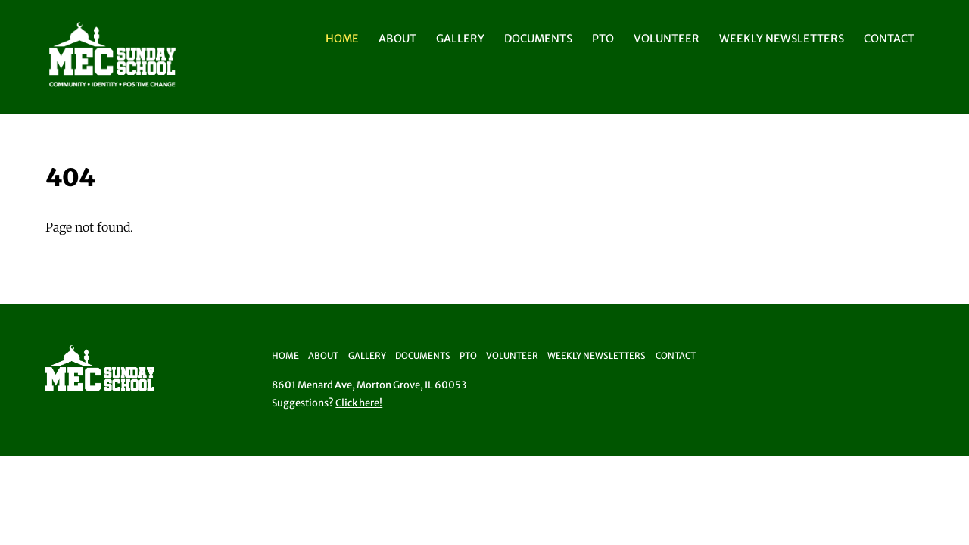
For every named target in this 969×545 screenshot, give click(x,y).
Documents (538, 38)
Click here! (358, 403)
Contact (889, 38)
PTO (603, 38)
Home (342, 38)
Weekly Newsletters (781, 38)
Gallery (460, 38)
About (397, 38)
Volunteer (666, 38)
